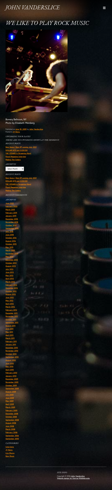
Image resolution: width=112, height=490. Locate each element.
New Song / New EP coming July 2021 (21, 147)
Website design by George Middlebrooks (73, 479)
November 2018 (12, 222)
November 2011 (12, 317)
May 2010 (9, 367)
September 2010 (12, 358)
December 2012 (12, 288)
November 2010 (12, 351)
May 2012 (9, 301)
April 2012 (10, 304)
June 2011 (9, 329)
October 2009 (11, 386)
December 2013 (12, 260)
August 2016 (11, 241)
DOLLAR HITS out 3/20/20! (17, 150)
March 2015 (10, 251)
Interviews (10, 447)
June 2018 (10, 235)
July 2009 (10, 395)
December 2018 (12, 219)
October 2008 (11, 417)
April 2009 (10, 405)
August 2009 (11, 392)
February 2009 (11, 411)
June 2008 (10, 427)
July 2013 (9, 269)
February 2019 (11, 213)
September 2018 (12, 229)
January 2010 (11, 376)
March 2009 (10, 408)
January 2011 (11, 345)
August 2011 (10, 326)
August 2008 (11, 423)
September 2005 (12, 439)
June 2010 (10, 364)
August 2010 (11, 361)
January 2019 (11, 216)
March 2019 (10, 210)
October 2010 (11, 354)
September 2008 (12, 420)
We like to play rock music (47, 23)
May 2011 (9, 332)
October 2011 (11, 320)
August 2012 (11, 295)
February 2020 (11, 207)
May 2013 (9, 276)
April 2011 (9, 335)
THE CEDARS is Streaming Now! (18, 153)
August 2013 (11, 266)
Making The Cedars (13, 160)
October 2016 (11, 238)
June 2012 (10, 298)
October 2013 (11, 263)
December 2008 (12, 414)
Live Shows (10, 454)
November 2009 (12, 383)
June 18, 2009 (21, 129)
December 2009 (12, 379)
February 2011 (11, 342)
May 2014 (9, 257)
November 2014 (12, 254)
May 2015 (9, 247)
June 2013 (10, 273)
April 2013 (10, 279)
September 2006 (12, 436)
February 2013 (11, 285)
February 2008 (11, 433)
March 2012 (10, 307)
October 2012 (11, 291)
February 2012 (11, 310)
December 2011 (12, 313)
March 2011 (10, 339)
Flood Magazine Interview (16, 157)
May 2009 (10, 401)
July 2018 (9, 232)
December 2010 (12, 348)
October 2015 (11, 244)
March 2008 (10, 430)
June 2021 (10, 203)
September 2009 (12, 389)
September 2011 (12, 323)
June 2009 (10, 398)
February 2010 (11, 373)
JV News (16, 132)
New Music (10, 457)
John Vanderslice (33, 8)
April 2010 (10, 370)
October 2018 (11, 225)
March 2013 (10, 282)
